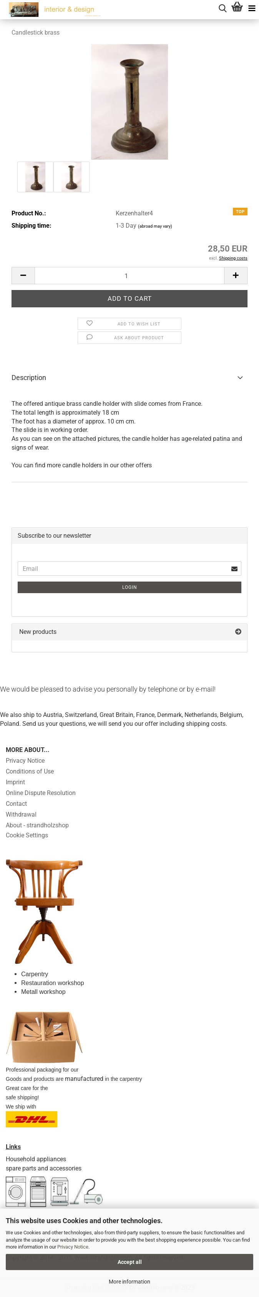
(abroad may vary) (155, 226)
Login (129, 587)
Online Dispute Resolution (41, 793)
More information (129, 1282)
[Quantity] (129, 275)
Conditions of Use (30, 771)
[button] (23, 275)
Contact (16, 803)
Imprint (15, 782)
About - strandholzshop (37, 825)
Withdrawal (21, 814)
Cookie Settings (27, 835)
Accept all (130, 1262)
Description (29, 377)
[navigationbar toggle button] (251, 7)
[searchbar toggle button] (222, 7)
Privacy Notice (72, 1247)
